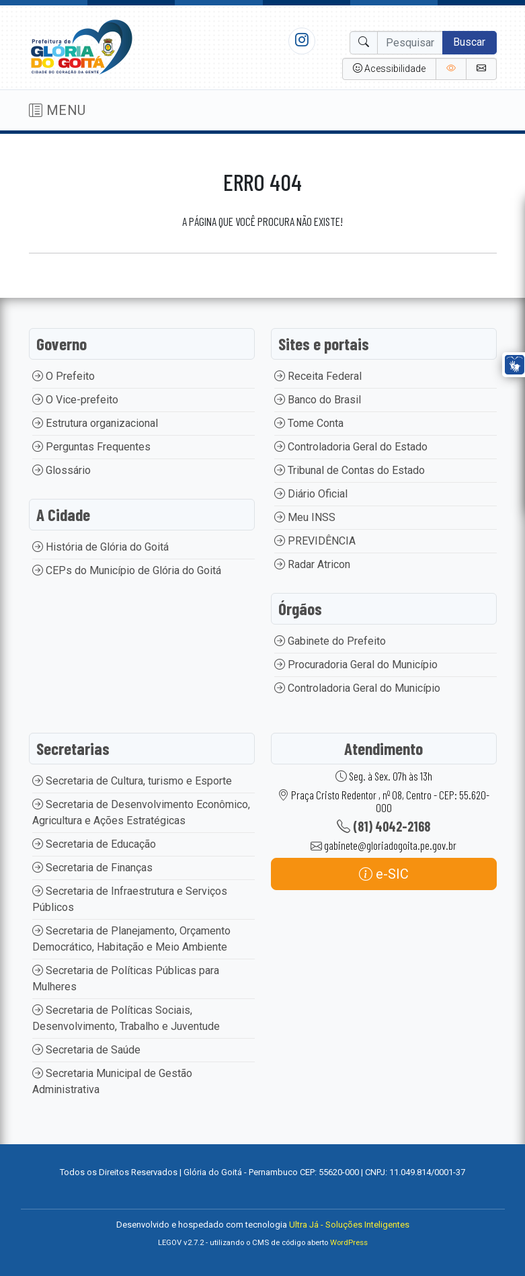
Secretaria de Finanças (92, 867)
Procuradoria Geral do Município (356, 664)
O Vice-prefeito (75, 399)
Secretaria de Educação (94, 844)
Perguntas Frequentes (91, 446)
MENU (57, 110)
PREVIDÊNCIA (315, 540)
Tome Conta (309, 423)
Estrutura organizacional (95, 423)
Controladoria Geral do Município (357, 688)
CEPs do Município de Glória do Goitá (126, 570)
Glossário (61, 470)
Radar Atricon (312, 564)
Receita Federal (318, 376)
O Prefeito (63, 376)
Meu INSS (304, 517)
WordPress (349, 1242)
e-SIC (384, 874)
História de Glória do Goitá (100, 547)
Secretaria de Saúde (86, 1049)
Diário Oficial (311, 493)
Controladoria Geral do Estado (351, 446)
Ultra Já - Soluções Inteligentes (349, 1224)
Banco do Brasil (317, 399)
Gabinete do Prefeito (330, 641)
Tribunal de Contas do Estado (349, 470)
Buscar (469, 42)
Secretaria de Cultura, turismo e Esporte (132, 780)
